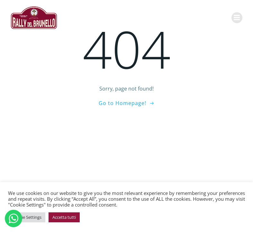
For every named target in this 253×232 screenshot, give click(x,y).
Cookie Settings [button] (26, 217)
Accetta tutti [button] (64, 217)
